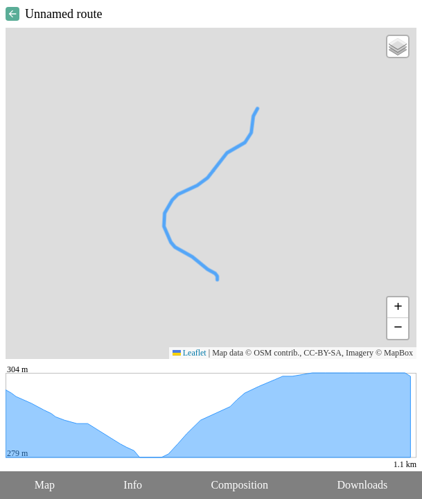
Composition (239, 485)
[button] (397, 46)
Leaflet (189, 353)
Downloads (362, 485)
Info (132, 485)
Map (45, 485)
